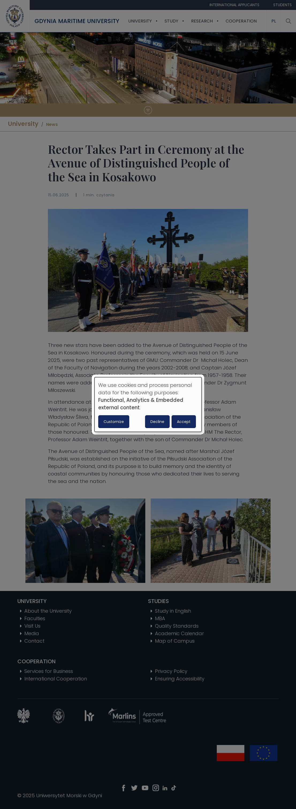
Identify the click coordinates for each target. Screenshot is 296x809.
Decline (157, 421)
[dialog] (148, 404)
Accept (184, 421)
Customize (114, 421)
